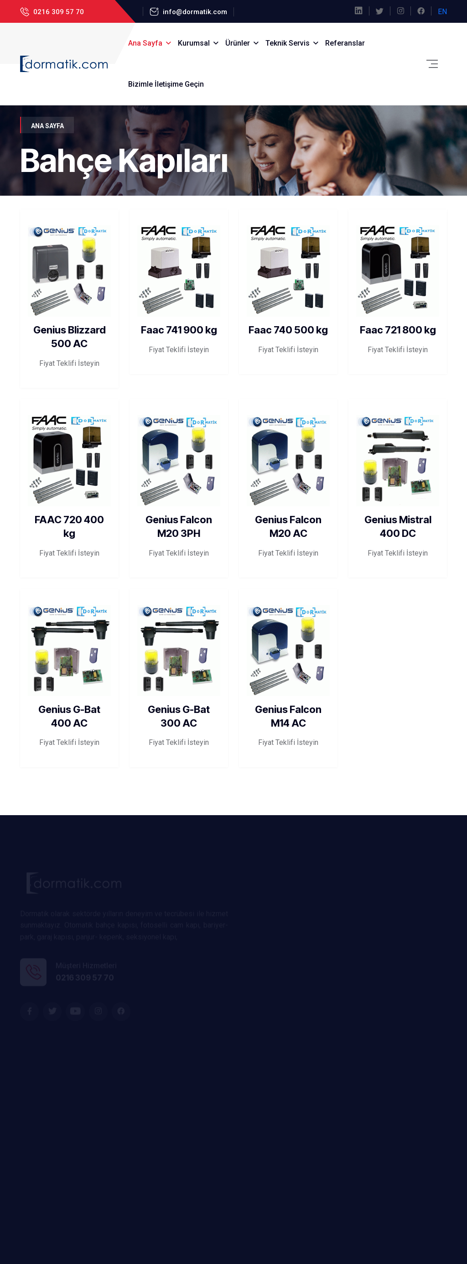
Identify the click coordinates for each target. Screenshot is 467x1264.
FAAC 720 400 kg (69, 519)
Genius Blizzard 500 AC (69, 336)
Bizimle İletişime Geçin (166, 84)
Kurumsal (194, 43)
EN (442, 11)
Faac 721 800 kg (398, 330)
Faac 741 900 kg (179, 330)
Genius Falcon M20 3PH (178, 526)
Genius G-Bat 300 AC (179, 716)
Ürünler (237, 43)
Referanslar (345, 43)
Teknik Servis (287, 43)
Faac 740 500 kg (288, 330)
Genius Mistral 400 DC (397, 526)
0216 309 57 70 (57, 12)
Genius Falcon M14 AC (288, 716)
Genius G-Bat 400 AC (69, 716)
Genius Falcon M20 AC (288, 526)
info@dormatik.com (194, 12)
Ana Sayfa (145, 43)
